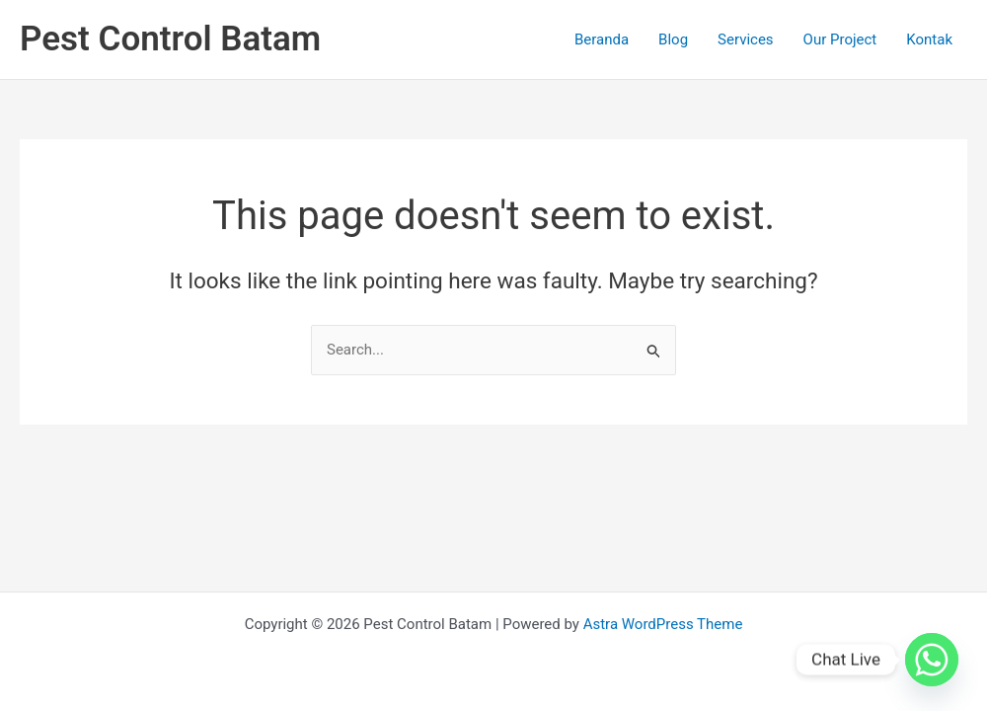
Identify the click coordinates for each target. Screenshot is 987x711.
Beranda (601, 39)
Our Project (840, 39)
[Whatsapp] (931, 659)
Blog (673, 39)
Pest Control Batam (170, 39)
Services (746, 39)
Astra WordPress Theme (663, 624)
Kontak (929, 39)
